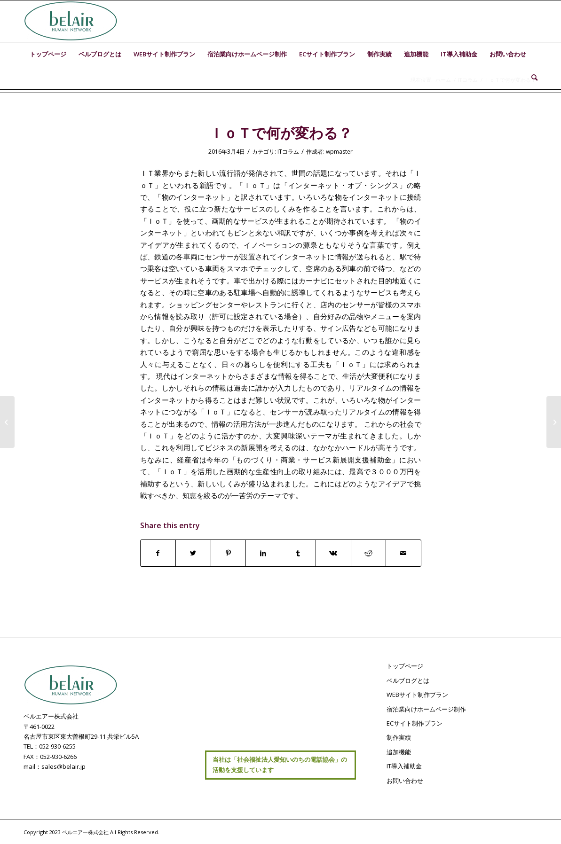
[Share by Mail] (403, 553)
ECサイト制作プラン (414, 723)
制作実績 (399, 737)
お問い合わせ (405, 780)
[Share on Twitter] (193, 553)
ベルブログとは (408, 680)
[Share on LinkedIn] (263, 553)
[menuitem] (48, 54)
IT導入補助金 (404, 766)
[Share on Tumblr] (298, 553)
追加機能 (399, 752)
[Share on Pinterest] (228, 553)
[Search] (531, 77)
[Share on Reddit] (368, 553)
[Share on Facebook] (158, 553)
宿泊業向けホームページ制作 (426, 709)
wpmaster (339, 152)
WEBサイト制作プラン (417, 694)
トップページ (405, 666)
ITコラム (288, 152)
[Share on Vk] (333, 553)
